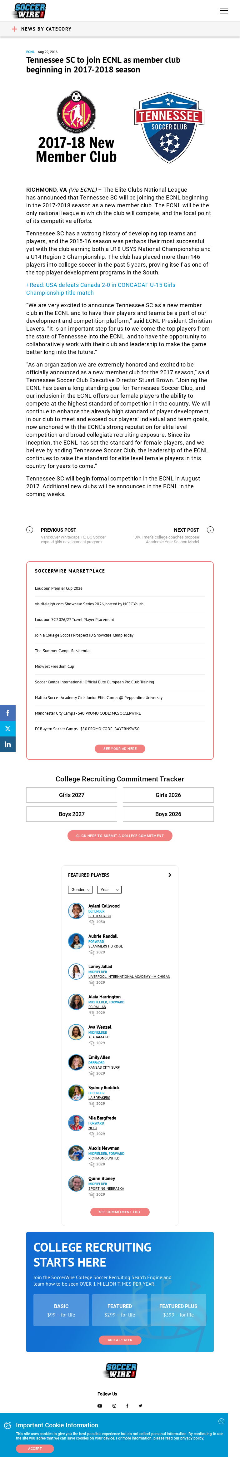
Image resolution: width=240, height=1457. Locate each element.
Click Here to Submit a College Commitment (120, 836)
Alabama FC (98, 1037)
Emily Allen (99, 1057)
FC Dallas (97, 1007)
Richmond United (103, 1158)
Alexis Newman (103, 1148)
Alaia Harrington (104, 997)
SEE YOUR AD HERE (120, 749)
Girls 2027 (71, 795)
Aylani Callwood (104, 906)
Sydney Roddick (103, 1087)
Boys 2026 (168, 814)
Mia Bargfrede (102, 1118)
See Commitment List (120, 1212)
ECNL (30, 52)
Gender (78, 889)
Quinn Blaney (101, 1178)
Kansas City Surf (104, 1068)
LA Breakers (99, 1098)
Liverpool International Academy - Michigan (129, 977)
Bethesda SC (99, 916)
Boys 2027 (72, 814)
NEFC (92, 1128)
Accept (35, 1449)
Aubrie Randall (103, 936)
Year (105, 889)
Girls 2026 (168, 795)
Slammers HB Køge (105, 946)
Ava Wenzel (99, 1027)
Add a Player (120, 1340)
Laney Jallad (100, 966)
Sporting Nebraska (106, 1189)
